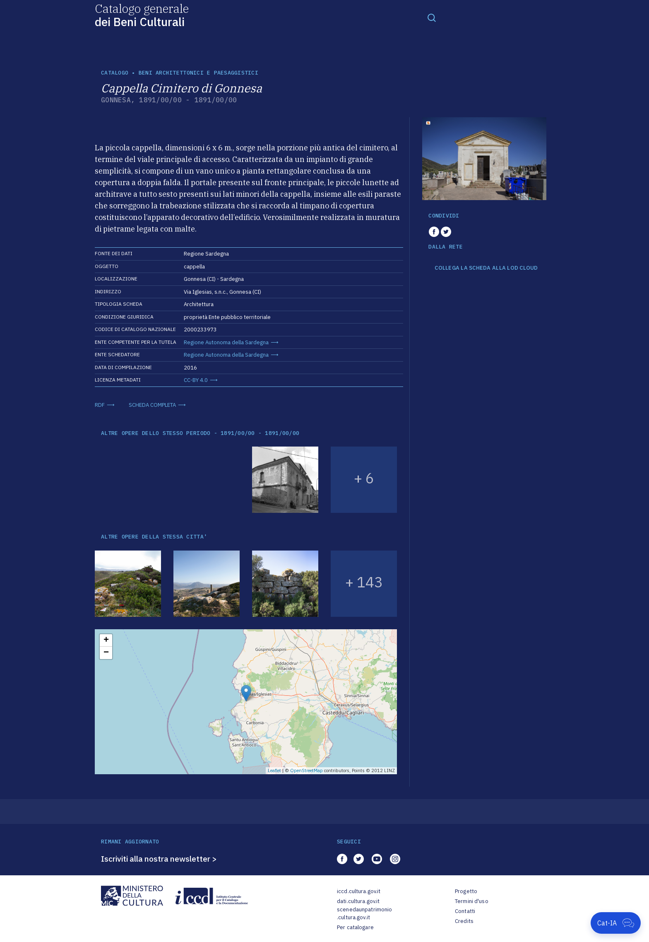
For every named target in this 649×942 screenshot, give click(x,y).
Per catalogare (355, 927)
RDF (100, 404)
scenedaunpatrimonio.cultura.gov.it (364, 913)
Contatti (465, 911)
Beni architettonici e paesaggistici (198, 72)
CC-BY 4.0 (196, 380)
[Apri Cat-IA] (616, 923)
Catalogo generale (142, 15)
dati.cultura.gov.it (358, 901)
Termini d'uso (471, 901)
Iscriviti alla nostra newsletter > (159, 859)
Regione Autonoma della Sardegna (226, 342)
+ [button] (106, 640)
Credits (464, 921)
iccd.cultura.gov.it (358, 891)
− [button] (106, 653)
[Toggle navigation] (431, 17)
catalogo (114, 72)
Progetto (466, 891)
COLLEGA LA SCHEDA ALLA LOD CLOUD (486, 268)
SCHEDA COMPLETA (152, 404)
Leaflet (274, 770)
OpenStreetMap (306, 770)
